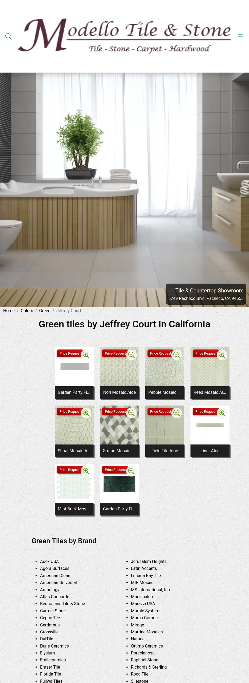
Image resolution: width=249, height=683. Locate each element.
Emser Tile (55, 667)
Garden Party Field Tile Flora (74, 392)
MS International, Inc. (155, 589)
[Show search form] (8, 36)
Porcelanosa (147, 653)
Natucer (143, 638)
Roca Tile (144, 674)
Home (9, 310)
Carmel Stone (57, 610)
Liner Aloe (210, 450)
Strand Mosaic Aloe (119, 450)
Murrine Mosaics (151, 631)
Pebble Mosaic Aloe (164, 392)
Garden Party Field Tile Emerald (119, 508)
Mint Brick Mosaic (74, 508)
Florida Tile (54, 674)
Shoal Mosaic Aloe (74, 450)
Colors (27, 310)
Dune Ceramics (58, 646)
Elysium (51, 653)
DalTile (51, 638)
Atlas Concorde (58, 596)
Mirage (141, 625)
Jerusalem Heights (153, 561)
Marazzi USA (147, 603)
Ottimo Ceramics (151, 646)
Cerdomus (55, 625)
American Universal (63, 582)
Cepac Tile (55, 617)
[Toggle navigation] (240, 36)
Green (44, 310)
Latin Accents (148, 568)
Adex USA (54, 561)
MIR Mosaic (147, 582)
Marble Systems (151, 610)
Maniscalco (147, 596)
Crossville (54, 631)
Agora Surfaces (58, 568)
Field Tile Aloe (164, 450)
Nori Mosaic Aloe (119, 392)
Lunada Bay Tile (152, 575)
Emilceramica (58, 659)
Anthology (53, 589)
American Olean (60, 575)
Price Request (70, 353)
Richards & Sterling (154, 667)
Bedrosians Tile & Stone (67, 603)
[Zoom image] (86, 355)
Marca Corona (149, 617)
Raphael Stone (148, 659)
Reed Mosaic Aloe (210, 392)
